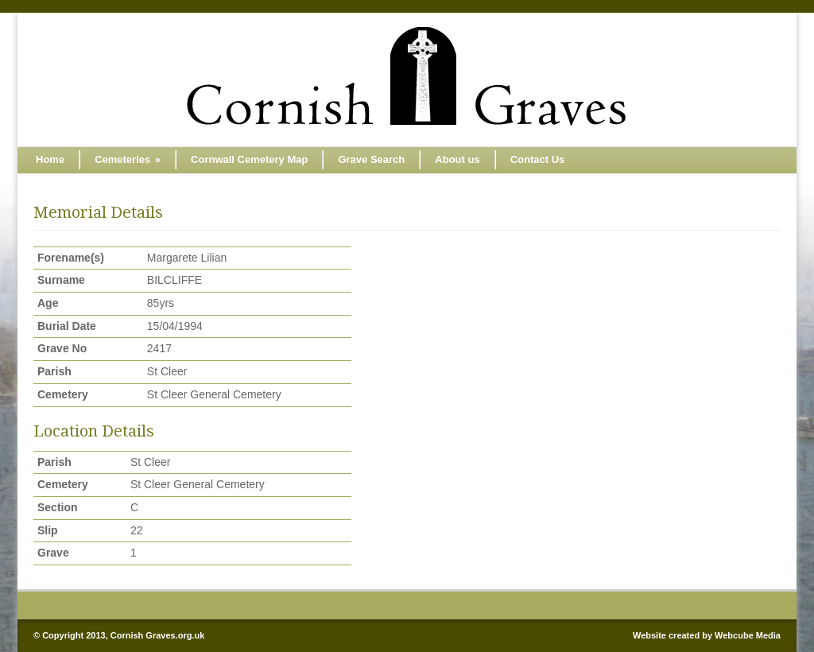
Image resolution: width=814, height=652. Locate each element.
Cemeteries (128, 159)
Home (50, 159)
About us (457, 159)
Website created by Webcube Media (707, 635)
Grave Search (371, 159)
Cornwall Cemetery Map (249, 159)
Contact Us (537, 159)
